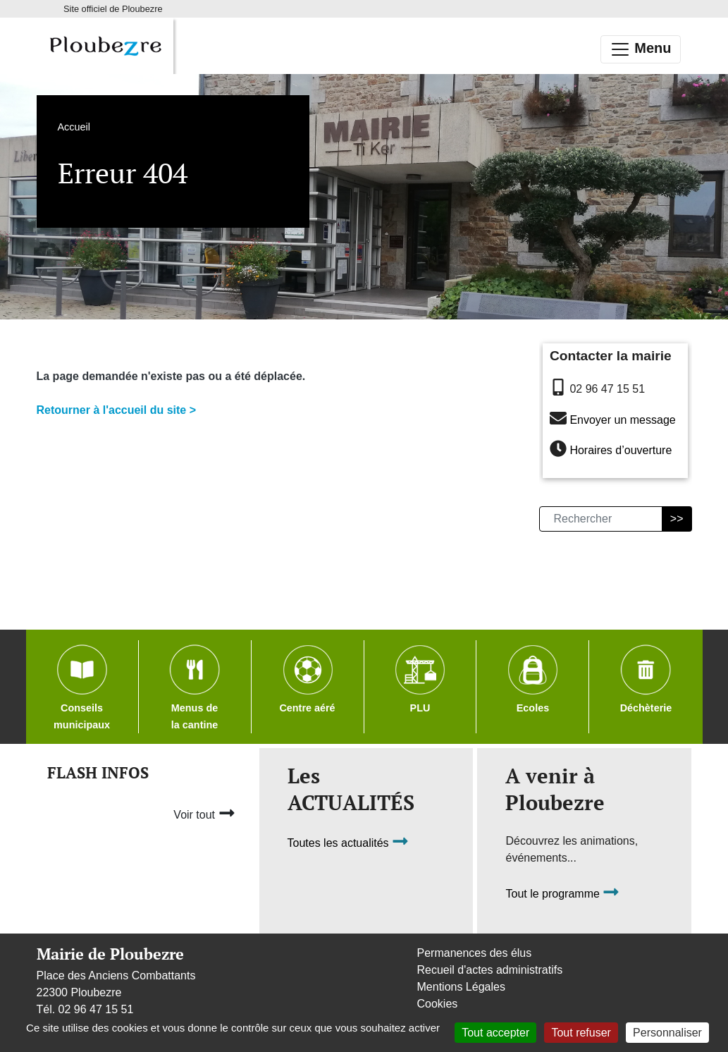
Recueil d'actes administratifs (490, 970)
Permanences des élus (474, 953)
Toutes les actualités (348, 843)
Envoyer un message (622, 420)
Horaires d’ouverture (620, 451)
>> (677, 519)
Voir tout (204, 813)
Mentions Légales (461, 987)
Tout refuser (580, 1033)
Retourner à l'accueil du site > (117, 410)
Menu (641, 49)
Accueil (74, 127)
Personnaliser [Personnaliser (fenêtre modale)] (667, 1033)
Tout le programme (562, 894)
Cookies (437, 1004)
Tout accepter (495, 1033)
